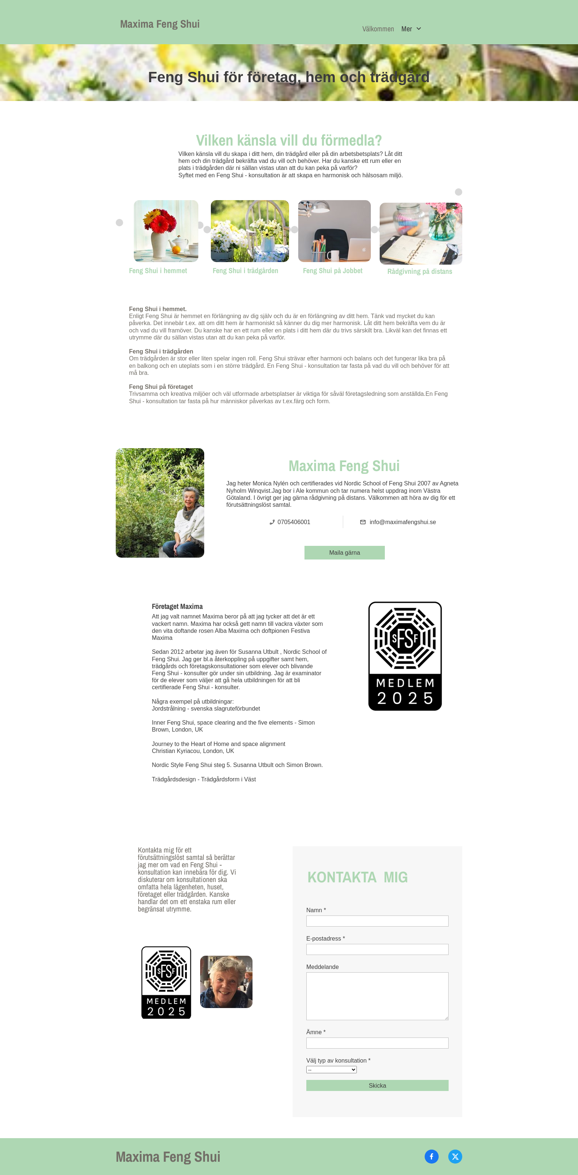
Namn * (316, 910)
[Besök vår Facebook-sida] (432, 1157)
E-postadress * (325, 938)
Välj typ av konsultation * (338, 1060)
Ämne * (315, 1032)
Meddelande (322, 967)
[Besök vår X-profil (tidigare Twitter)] (455, 1157)
